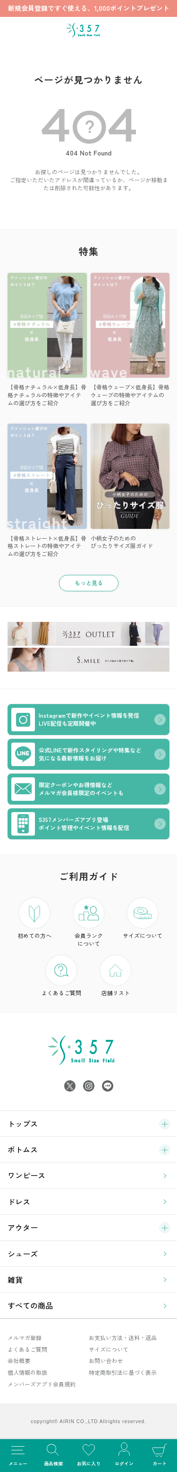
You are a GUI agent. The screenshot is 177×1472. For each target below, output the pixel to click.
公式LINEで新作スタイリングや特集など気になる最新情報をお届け (76, 754)
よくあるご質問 (61, 976)
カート (159, 1454)
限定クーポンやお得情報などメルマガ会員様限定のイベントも (67, 789)
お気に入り (88, 1454)
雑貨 (15, 1279)
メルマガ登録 (25, 1337)
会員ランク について (89, 922)
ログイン (124, 1454)
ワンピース (26, 1175)
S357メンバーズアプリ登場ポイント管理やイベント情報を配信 (70, 824)
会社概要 (19, 1360)
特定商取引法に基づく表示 (123, 1372)
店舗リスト (116, 976)
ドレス (19, 1201)
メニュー (17, 1454)
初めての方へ (34, 918)
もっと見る (89, 583)
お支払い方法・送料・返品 (123, 1337)
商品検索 (53, 1454)
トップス (23, 1123)
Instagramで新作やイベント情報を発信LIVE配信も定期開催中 (75, 719)
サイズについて (142, 918)
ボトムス (23, 1149)
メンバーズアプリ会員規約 (42, 1384)
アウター (23, 1227)
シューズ (23, 1253)
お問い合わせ (106, 1360)
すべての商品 (30, 1305)
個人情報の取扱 (27, 1372)
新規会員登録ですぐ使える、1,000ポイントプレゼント (88, 8)
